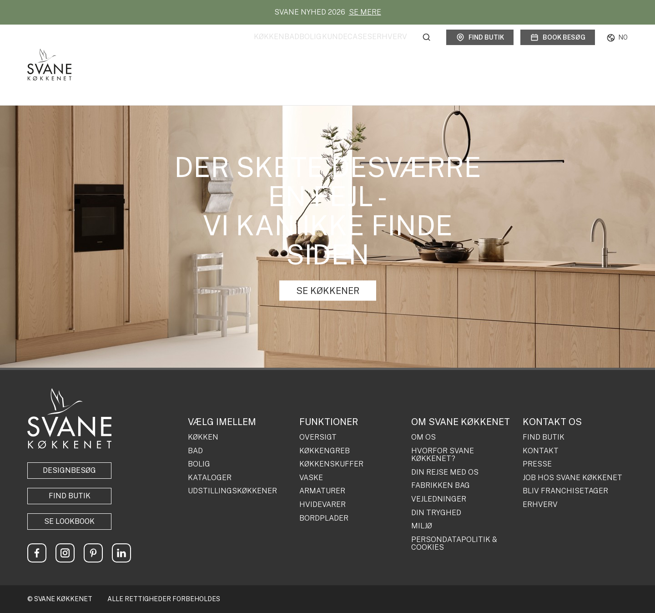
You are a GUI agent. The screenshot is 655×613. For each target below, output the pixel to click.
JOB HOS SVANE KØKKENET (572, 478)
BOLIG (199, 464)
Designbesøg (69, 470)
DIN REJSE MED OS (445, 472)
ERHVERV (540, 505)
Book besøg (557, 47)
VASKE (311, 478)
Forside (35, 78)
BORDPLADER (323, 518)
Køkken (211, 47)
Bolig (282, 47)
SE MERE (365, 12)
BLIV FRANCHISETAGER (565, 491)
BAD (195, 451)
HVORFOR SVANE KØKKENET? (442, 455)
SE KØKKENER (327, 290)
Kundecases (332, 47)
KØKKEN (203, 437)
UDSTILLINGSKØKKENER (232, 491)
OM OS (423, 437)
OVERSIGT (318, 437)
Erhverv (389, 47)
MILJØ (421, 526)
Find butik (480, 47)
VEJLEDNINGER (438, 499)
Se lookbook (69, 521)
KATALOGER (210, 478)
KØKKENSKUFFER (331, 464)
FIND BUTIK (543, 437)
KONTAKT (541, 451)
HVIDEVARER (322, 505)
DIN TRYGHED (436, 513)
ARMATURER (322, 491)
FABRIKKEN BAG (440, 485)
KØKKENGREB (324, 451)
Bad (248, 47)
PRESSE (537, 464)
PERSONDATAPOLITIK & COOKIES (454, 544)
